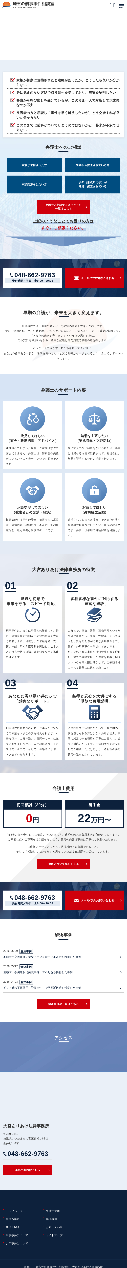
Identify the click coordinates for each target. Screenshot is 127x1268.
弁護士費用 (53, 1215)
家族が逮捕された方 (34, 165)
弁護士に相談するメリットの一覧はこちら (63, 207)
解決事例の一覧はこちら (63, 1007)
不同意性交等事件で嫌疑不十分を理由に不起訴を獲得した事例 (42, 959)
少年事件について (17, 1238)
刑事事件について (17, 1232)
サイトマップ (54, 1232)
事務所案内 (13, 1220)
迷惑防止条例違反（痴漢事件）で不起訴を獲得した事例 (38, 975)
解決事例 (51, 1220)
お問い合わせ (54, 1226)
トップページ (14, 1215)
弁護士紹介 (13, 1226)
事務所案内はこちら (27, 1174)
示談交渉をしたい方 (34, 184)
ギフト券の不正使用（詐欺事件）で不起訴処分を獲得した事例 (42, 990)
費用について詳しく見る (63, 865)
